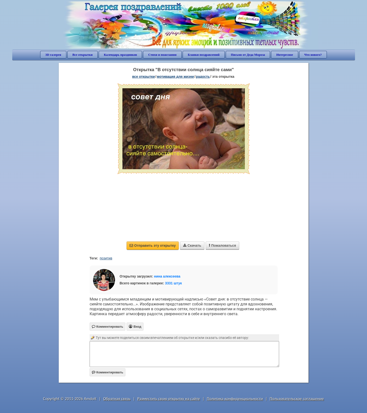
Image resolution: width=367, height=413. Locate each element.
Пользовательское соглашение (297, 398)
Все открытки (82, 54)
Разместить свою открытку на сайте (168, 398)
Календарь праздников (120, 54)
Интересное (284, 54)
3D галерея (53, 54)
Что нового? (313, 54)
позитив (106, 258)
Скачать (192, 245)
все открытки (143, 76)
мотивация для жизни (175, 76)
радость (203, 76)
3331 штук (173, 283)
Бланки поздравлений (204, 54)
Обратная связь (117, 398)
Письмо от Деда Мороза (248, 54)
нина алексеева (167, 276)
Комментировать (107, 372)
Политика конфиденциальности (235, 398)
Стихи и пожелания (162, 54)
